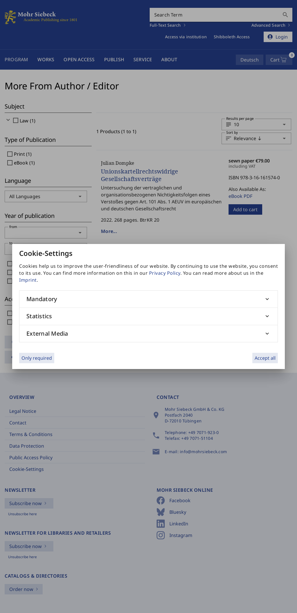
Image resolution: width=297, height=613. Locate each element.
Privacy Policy (164, 273)
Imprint (28, 280)
